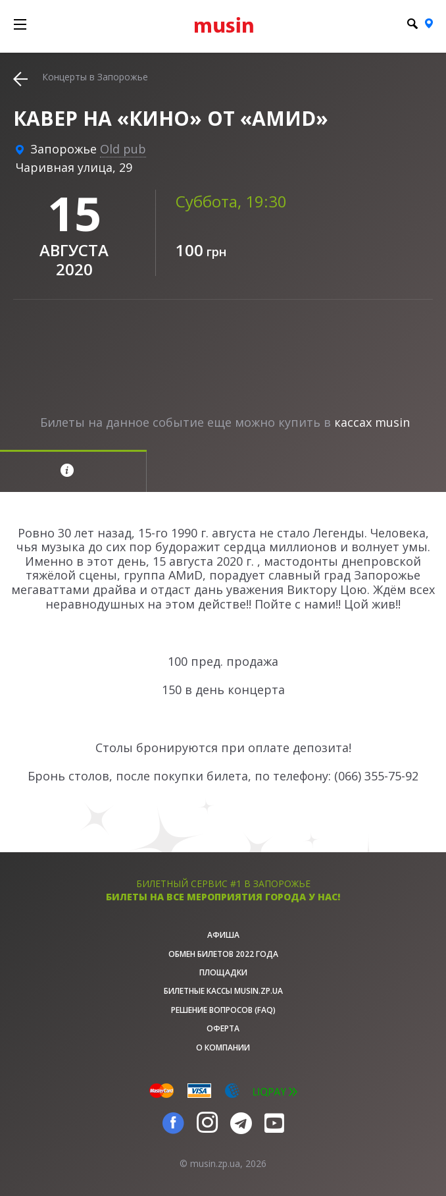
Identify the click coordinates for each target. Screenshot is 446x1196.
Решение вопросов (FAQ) (223, 1010)
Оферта (223, 1028)
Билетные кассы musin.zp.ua (223, 990)
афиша (223, 934)
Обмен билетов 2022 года (223, 954)
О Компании (223, 1047)
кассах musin (372, 422)
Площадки (223, 972)
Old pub (123, 149)
